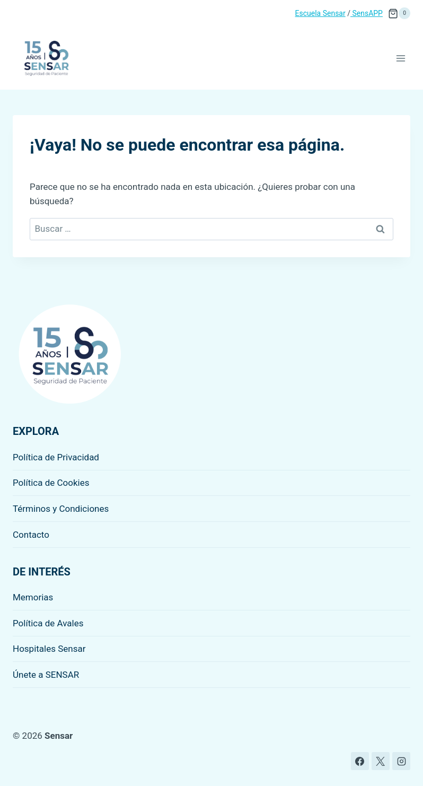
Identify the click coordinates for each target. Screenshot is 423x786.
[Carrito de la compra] (399, 13)
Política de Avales (48, 623)
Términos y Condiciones (61, 508)
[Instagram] (401, 761)
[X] (381, 761)
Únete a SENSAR (46, 674)
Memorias (33, 597)
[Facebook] (360, 761)
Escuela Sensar (320, 13)
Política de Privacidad (56, 457)
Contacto (31, 534)
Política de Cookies (51, 482)
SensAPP (366, 13)
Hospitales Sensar (49, 648)
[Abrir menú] (400, 58)
